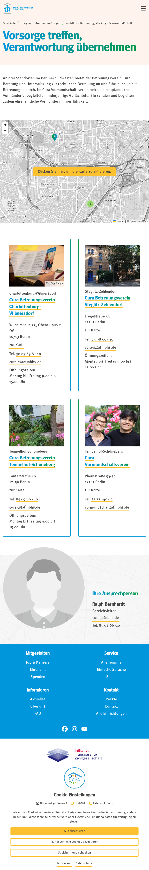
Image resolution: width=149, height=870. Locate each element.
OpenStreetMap (138, 221)
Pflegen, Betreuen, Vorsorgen (41, 23)
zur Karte (16, 345)
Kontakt (111, 707)
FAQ (37, 714)
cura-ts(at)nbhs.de (24, 508)
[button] (5, 125)
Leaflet (119, 221)
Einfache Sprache (111, 670)
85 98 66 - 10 (102, 339)
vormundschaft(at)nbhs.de (107, 508)
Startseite (9, 23)
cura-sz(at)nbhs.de (100, 348)
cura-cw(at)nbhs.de (25, 362)
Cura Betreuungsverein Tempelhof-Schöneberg (32, 461)
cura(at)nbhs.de (105, 618)
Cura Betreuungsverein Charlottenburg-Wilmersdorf (32, 307)
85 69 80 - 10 (27, 499)
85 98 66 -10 (109, 626)
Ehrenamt (38, 670)
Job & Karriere (37, 663)
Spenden (37, 677)
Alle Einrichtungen (111, 714)
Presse (111, 699)
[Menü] (143, 8)
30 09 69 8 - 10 (28, 354)
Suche (111, 677)
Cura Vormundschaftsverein (107, 461)
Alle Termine (111, 663)
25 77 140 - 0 (102, 499)
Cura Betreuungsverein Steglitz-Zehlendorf (107, 301)
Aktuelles (38, 699)
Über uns (37, 707)
